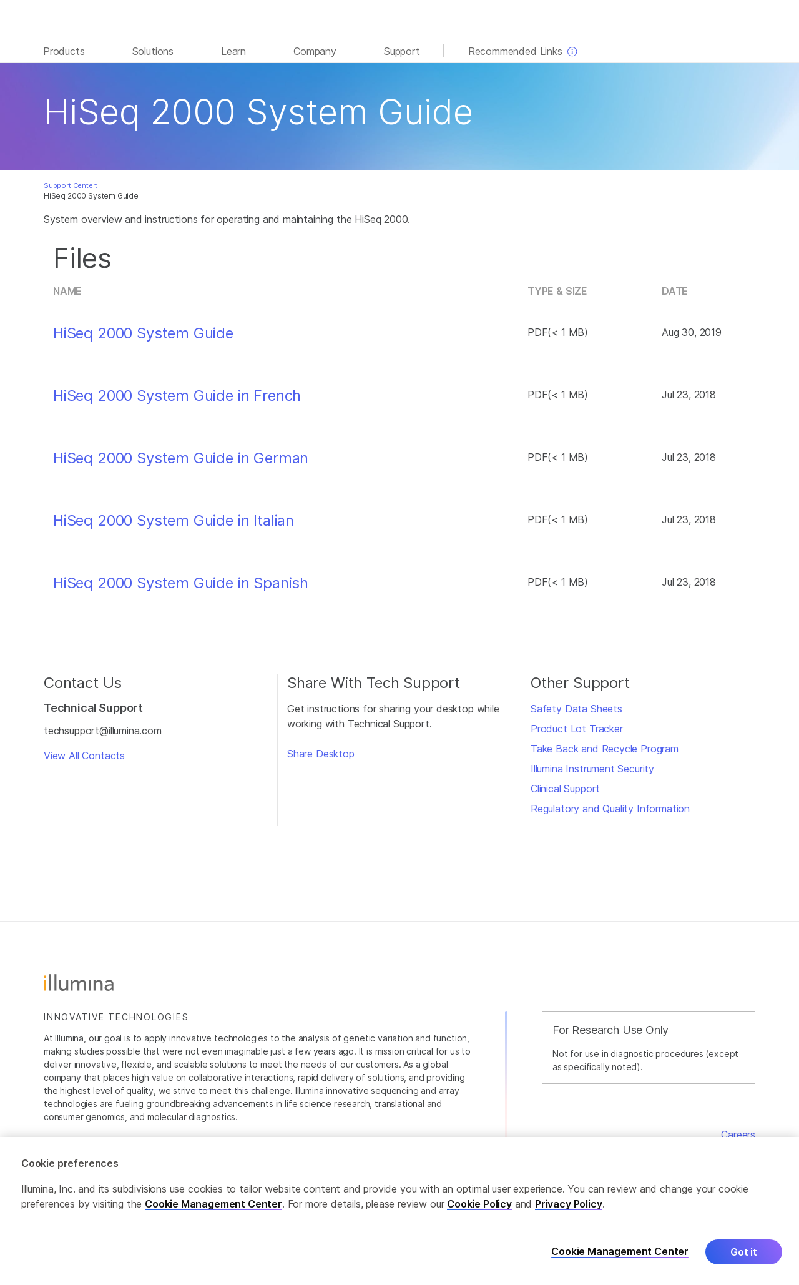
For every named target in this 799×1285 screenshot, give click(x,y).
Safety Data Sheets (576, 708)
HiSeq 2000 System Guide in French (177, 396)
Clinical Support (565, 788)
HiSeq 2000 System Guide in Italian (173, 520)
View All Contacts (84, 755)
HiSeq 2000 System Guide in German (180, 458)
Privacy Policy (568, 1206)
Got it (743, 1254)
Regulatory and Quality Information (610, 808)
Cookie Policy (479, 1206)
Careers (738, 1134)
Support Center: (70, 185)
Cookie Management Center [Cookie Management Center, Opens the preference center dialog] (620, 1255)
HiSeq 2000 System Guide (143, 333)
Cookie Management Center (213, 1206)
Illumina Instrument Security (592, 768)
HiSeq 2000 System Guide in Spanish (180, 583)
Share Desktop (321, 753)
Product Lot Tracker (577, 728)
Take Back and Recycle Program (605, 748)
